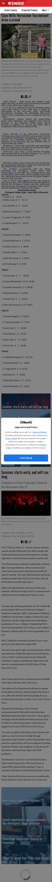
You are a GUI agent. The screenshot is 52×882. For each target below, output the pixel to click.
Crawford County (29, 10)
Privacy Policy (11, 438)
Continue (26, 458)
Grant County (10, 10)
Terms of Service (39, 432)
